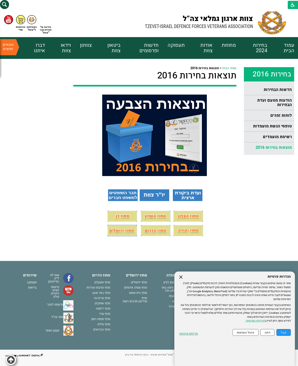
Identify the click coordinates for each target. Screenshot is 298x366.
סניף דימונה (103, 308)
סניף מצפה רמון (100, 319)
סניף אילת (104, 324)
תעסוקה (176, 45)
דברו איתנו (39, 48)
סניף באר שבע (101, 293)
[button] (4, 4)
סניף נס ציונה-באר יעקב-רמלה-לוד (172, 289)
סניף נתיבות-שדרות (98, 287)
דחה (267, 332)
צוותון (86, 45)
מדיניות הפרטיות (255, 321)
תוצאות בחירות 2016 (274, 147)
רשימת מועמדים (277, 137)
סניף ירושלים (139, 282)
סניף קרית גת (102, 298)
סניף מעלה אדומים (135, 287)
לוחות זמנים (281, 115)
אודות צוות (206, 48)
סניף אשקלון (102, 282)
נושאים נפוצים (8, 47)
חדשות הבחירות (278, 90)
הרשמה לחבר (55, 304)
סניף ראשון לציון (173, 282)
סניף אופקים (102, 303)
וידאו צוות (66, 48)
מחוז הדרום (101, 275)
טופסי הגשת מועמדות (272, 126)
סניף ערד (104, 314)
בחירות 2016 (272, 74)
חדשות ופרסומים (149, 48)
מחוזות (229, 45)
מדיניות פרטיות (188, 334)
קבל (284, 332)
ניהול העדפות (245, 332)
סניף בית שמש (138, 293)
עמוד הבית (289, 48)
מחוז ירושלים (136, 275)
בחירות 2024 (260, 48)
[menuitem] (280, 48)
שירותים (30, 275)
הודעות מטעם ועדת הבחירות (274, 102)
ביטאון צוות (114, 48)
